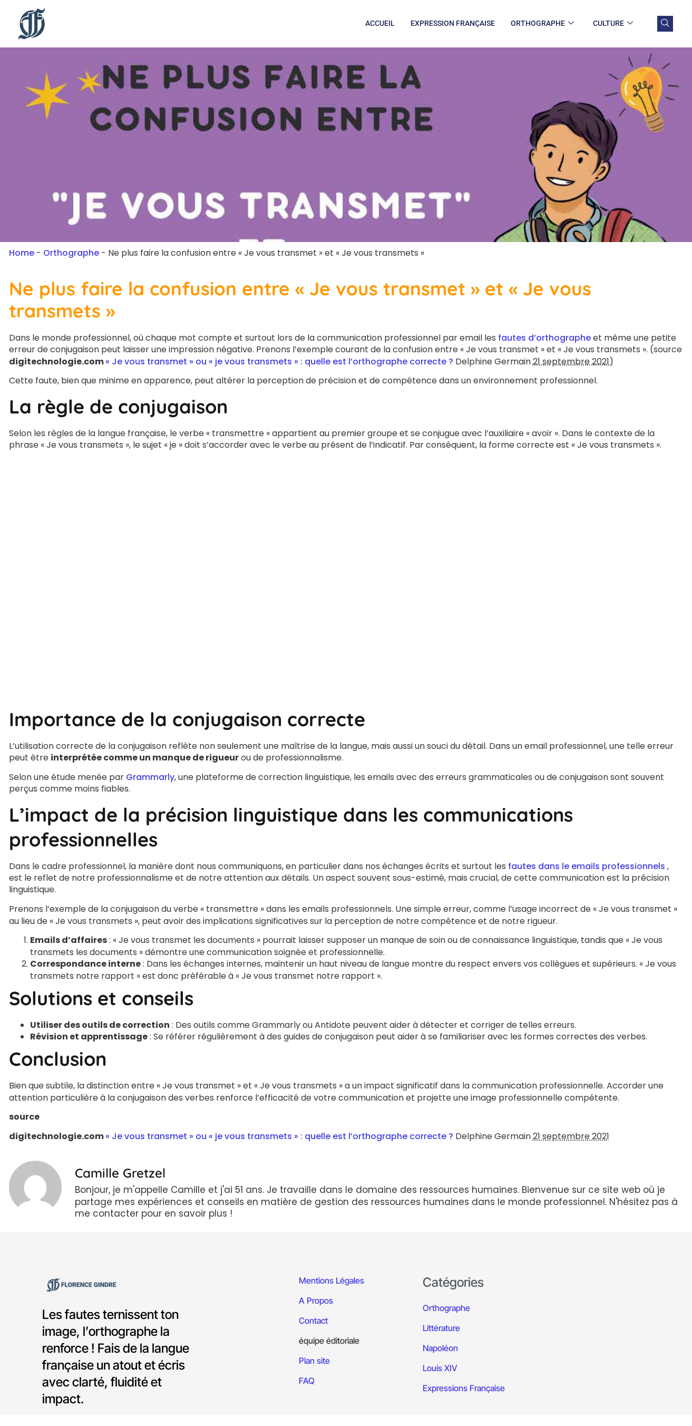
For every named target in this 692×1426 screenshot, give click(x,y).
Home (21, 253)
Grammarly (150, 777)
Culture (613, 23)
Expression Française (453, 23)
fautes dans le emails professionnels (586, 866)
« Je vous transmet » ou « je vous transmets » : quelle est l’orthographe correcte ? (280, 361)
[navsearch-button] (665, 24)
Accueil (380, 23)
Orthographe (542, 23)
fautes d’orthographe (544, 338)
